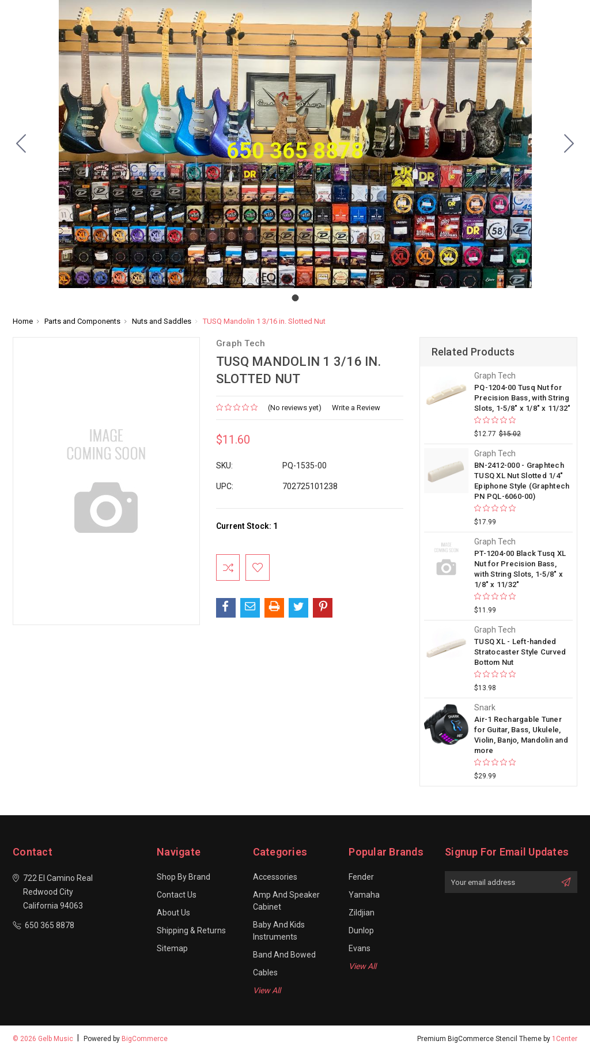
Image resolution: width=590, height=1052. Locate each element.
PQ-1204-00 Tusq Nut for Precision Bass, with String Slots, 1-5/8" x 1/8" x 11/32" (522, 398)
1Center (564, 1039)
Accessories (275, 876)
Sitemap (172, 948)
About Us (173, 912)
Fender (361, 876)
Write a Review (356, 407)
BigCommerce (145, 1039)
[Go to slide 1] (21, 144)
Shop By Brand (183, 876)
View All (267, 990)
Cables (265, 972)
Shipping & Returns (191, 930)
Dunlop (361, 930)
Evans (359, 948)
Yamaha (364, 894)
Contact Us (176, 894)
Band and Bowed (284, 954)
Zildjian (362, 912)
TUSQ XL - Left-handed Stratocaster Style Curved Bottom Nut (520, 652)
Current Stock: (247, 526)
